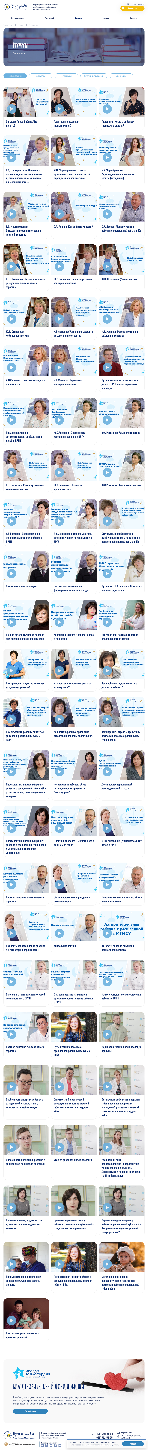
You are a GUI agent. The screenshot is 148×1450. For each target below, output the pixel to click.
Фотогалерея (40, 75)
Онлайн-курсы (66, 75)
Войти (128, 4)
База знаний (49, 18)
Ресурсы (78, 18)
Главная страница (7, 25)
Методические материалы (93, 75)
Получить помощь (17, 18)
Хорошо (133, 1443)
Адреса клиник (121, 75)
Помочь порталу (134, 8)
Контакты (133, 18)
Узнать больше (30, 1411)
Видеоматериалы (33, 25)
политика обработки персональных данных (101, 1445)
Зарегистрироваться (139, 4)
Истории (106, 18)
